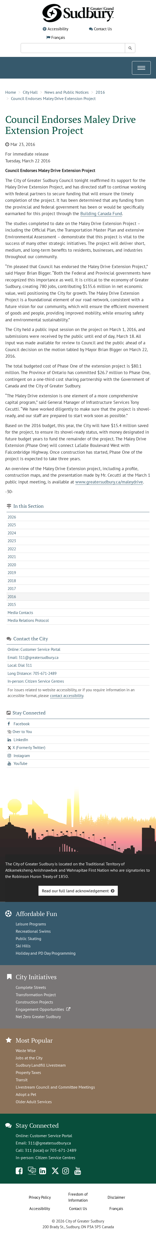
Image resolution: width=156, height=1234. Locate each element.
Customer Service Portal (51, 1135)
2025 (12, 524)
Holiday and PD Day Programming (46, 953)
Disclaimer (116, 1197)
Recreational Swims (33, 931)
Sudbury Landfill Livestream (41, 1065)
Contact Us (103, 28)
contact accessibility (66, 695)
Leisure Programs (31, 923)
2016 (100, 92)
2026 (12, 517)
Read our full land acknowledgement (75, 890)
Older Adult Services (34, 1101)
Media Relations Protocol (28, 620)
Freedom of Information (78, 1197)
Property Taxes (28, 1072)
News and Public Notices (66, 92)
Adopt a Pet (26, 1094)
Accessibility (58, 28)
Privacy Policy (40, 1197)
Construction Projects (34, 1002)
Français (58, 37)
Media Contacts (20, 612)
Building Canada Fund (101, 213)
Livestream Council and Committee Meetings (55, 1087)
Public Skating (28, 938)
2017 (12, 588)
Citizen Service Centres (55, 1157)
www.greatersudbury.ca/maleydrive (109, 482)
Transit (21, 1079)
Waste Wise (26, 1050)
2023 (12, 540)
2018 (12, 580)
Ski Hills (23, 945)
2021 (12, 556)
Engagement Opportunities (43, 1009)
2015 (12, 604)
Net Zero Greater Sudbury (38, 1016)
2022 (12, 548)
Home (10, 92)
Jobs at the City (29, 1057)
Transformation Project (36, 994)
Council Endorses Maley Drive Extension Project (53, 98)
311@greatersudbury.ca (49, 1143)
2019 (12, 572)
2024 (12, 532)
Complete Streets (31, 987)
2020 (12, 564)
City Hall (30, 92)
